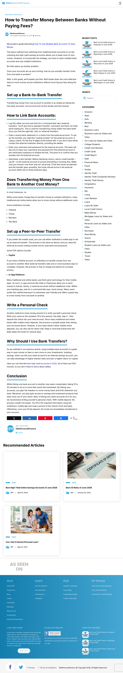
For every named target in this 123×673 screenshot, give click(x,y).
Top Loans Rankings (99, 590)
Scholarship (90, 241)
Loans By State (91, 205)
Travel (87, 256)
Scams (88, 238)
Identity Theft (91, 173)
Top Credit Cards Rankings (101, 586)
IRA (86, 191)
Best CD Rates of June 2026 (79, 487)
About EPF (11, 586)
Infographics (90, 184)
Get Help (24, 648)
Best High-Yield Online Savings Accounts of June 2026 (31, 487)
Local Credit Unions (93, 209)
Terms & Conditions (51, 665)
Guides (88, 169)
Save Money (90, 234)
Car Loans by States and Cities (98, 140)
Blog (8, 593)
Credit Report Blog (70, 593)
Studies (88, 252)
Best (87, 126)
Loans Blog (67, 590)
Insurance (89, 187)
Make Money (90, 213)
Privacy (33, 665)
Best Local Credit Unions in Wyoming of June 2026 (101, 638)
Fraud (87, 166)
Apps (87, 115)
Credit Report (91, 155)
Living (87, 195)
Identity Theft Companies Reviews (100, 177)
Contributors (39, 593)
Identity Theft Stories (94, 180)
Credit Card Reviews (94, 148)
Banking (37, 35)
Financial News (91, 162)
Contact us (11, 590)
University (10, 601)
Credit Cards (90, 151)
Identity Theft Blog (70, 586)
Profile (20, 432)
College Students (92, 144)
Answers (88, 112)
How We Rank (40, 590)
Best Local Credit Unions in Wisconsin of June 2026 (102, 647)
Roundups (89, 231)
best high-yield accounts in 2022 (42, 363)
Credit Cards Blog (69, 597)
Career (9, 597)
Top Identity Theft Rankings (102, 593)
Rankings (10, 605)
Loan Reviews (91, 198)
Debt (87, 159)
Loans (87, 202)
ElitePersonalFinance (17, 33)
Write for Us (11, 609)
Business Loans (92, 130)
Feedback (38, 597)
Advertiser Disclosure (13, 14)
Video (87, 259)
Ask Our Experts (41, 586)
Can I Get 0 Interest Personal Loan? (22, 542)
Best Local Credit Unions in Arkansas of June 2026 (101, 630)
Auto (87, 119)
